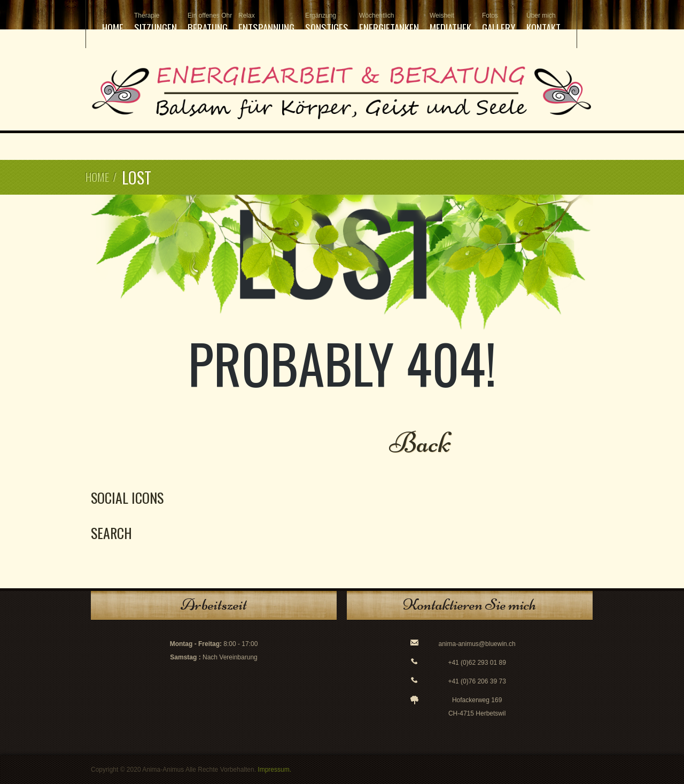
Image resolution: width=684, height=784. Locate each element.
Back (420, 442)
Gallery (499, 23)
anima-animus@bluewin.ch (477, 644)
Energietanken (389, 23)
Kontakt (543, 23)
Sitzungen (155, 23)
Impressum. (274, 769)
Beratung (208, 23)
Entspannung (266, 23)
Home (112, 27)
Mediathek (450, 23)
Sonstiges (326, 23)
